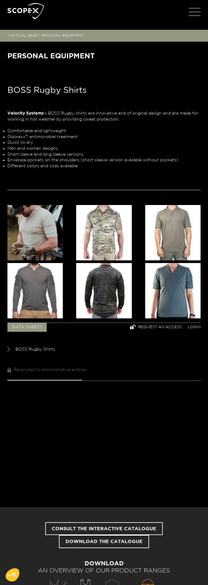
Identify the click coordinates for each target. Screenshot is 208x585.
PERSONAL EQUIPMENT (62, 35)
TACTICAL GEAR (22, 35)
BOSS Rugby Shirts (31, 349)
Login (194, 327)
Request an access (156, 327)
